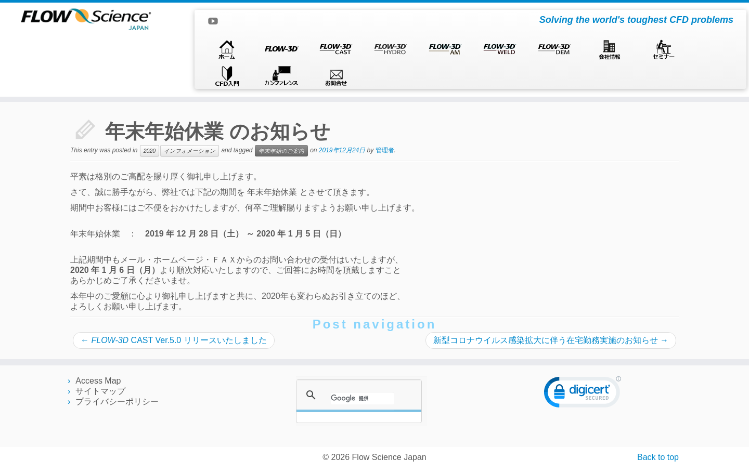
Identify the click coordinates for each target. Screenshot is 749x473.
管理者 (385, 150)
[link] (583, 394)
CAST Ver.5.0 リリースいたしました (174, 340)
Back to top (658, 457)
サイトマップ (100, 391)
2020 (150, 151)
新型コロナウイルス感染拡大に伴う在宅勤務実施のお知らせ (550, 340)
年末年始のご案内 (281, 151)
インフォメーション (189, 151)
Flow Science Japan (389, 457)
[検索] (362, 398)
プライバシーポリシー (117, 401)
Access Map (98, 380)
